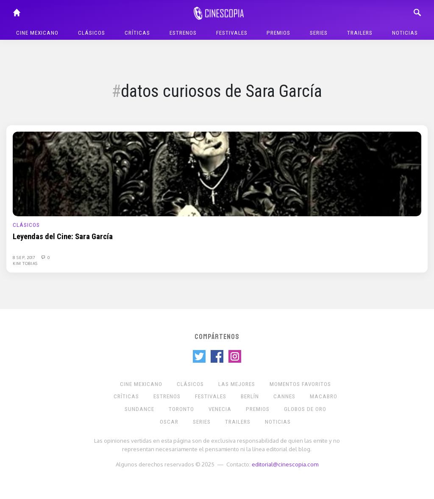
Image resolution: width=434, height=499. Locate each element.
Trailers (360, 33)
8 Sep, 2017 (24, 257)
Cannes (284, 396)
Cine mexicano (37, 33)
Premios (278, 33)
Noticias (405, 33)
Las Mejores (236, 384)
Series (319, 33)
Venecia (220, 409)
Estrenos (183, 33)
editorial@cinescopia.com (285, 464)
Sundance (139, 409)
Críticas (137, 33)
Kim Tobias (25, 263)
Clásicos (91, 33)
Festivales (232, 33)
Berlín (250, 396)
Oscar (169, 422)
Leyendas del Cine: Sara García (63, 236)
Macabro (323, 396)
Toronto (181, 409)
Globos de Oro (305, 409)
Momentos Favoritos (300, 384)
